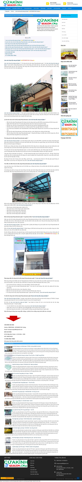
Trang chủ (7, 8)
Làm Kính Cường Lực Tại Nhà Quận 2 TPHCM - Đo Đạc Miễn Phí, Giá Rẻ (26, 346)
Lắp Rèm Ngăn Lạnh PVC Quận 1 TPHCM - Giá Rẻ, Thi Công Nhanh (25, 446)
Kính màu (43, 8)
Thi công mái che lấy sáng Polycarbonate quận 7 (16, 43)
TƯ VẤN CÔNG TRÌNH (10, 55)
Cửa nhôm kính (28, 8)
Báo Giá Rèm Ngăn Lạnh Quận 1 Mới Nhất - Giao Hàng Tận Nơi (24, 427)
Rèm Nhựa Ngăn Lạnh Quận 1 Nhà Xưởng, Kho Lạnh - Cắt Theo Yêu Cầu (26, 437)
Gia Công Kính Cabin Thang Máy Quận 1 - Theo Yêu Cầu (23, 382)
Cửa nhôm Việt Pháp (65, 41)
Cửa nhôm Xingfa (65, 38)
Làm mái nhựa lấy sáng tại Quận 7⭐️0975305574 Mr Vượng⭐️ (19, 40)
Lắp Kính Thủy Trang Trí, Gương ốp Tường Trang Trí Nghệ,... (73, 97)
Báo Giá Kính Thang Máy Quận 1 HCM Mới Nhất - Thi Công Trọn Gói (25, 391)
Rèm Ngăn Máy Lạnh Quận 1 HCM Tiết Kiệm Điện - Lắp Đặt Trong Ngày (26, 418)
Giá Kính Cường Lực (17, 8)
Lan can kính (57, 8)
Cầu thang (64, 31)
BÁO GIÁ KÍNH (8, 53)
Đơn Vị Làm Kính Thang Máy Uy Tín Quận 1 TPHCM (22, 373)
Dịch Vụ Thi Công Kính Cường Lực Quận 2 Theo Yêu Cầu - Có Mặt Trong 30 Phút (28, 355)
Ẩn (29, 37)
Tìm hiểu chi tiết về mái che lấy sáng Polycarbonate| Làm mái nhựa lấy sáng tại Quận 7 (25, 45)
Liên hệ (69, 8)
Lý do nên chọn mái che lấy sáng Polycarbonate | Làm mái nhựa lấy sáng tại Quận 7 (24, 42)
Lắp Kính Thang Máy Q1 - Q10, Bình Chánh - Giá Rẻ (22, 400)
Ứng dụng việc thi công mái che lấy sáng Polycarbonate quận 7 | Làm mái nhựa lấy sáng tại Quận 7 (28, 48)
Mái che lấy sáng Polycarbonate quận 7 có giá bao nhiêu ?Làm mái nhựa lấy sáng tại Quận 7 (26, 47)
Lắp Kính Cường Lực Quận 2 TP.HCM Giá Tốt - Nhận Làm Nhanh (25, 364)
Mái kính (49, 8)
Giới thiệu (7, 457)
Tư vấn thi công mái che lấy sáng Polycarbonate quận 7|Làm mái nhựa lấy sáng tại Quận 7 (26, 50)
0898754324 (58, 4)
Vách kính (36, 8)
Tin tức (64, 8)
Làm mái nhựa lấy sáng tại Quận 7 (12, 60)
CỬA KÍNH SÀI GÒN (10, 52)
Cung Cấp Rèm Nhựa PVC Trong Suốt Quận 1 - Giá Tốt (23, 409)
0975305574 (75, 4)
